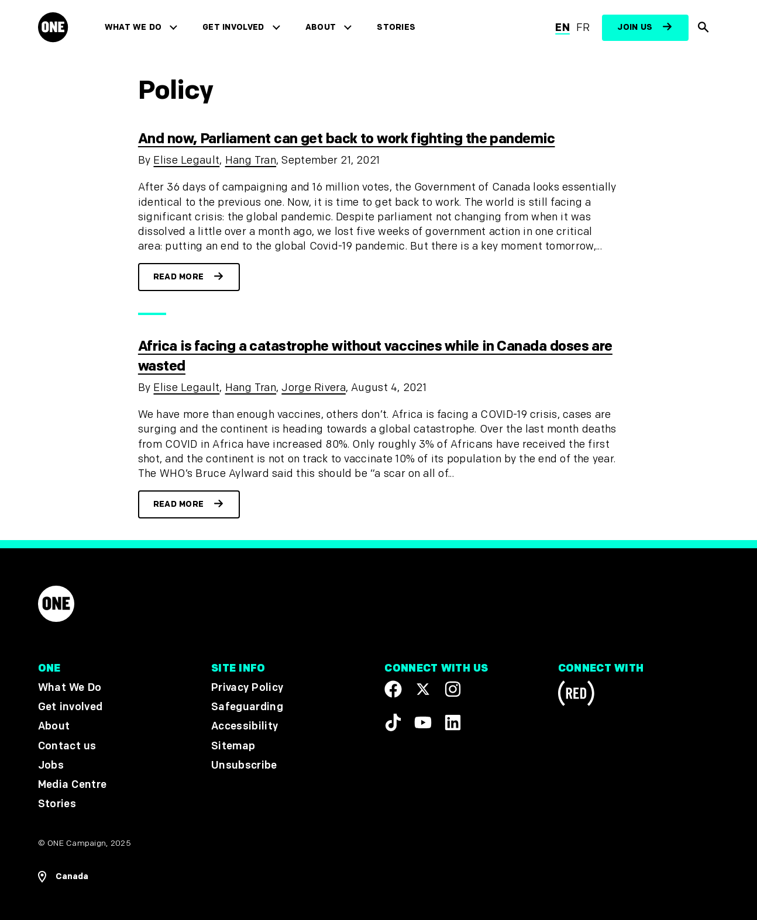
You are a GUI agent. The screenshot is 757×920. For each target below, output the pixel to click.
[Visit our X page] (423, 689)
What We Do (133, 27)
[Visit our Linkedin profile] (453, 722)
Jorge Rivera (313, 388)
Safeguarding (247, 707)
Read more (178, 277)
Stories (396, 27)
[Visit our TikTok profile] (393, 722)
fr (583, 28)
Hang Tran (251, 160)
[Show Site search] (704, 28)
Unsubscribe (244, 765)
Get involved (233, 27)
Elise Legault (186, 160)
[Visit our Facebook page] (393, 689)
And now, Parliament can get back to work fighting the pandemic (346, 138)
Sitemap (233, 746)
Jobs (51, 765)
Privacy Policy (247, 688)
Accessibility (244, 727)
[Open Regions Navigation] (63, 877)
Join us (634, 27)
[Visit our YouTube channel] (423, 722)
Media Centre (72, 785)
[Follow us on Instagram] (453, 689)
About (320, 27)
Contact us (67, 746)
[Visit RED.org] (576, 695)
